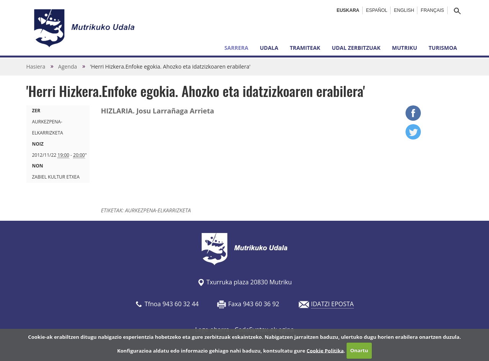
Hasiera (36, 66)
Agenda (67, 66)
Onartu (359, 350)
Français (432, 10)
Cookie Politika (324, 350)
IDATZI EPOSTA (332, 304)
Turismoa (442, 47)
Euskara (348, 10)
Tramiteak (305, 47)
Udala (269, 47)
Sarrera (236, 47)
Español (377, 10)
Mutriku (404, 47)
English (404, 10)
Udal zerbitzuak (356, 47)
